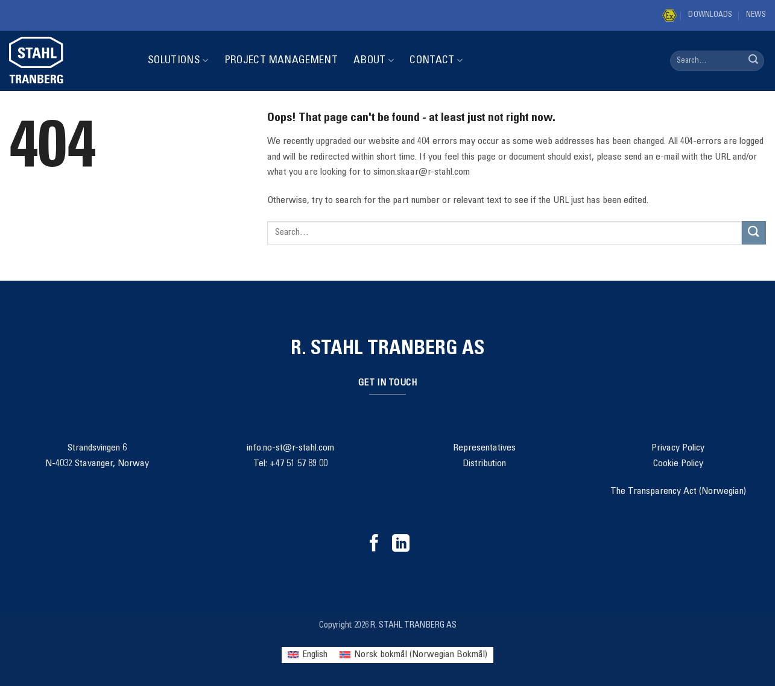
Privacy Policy (677, 448)
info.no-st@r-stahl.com (290, 448)
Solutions (178, 60)
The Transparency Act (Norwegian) (678, 491)
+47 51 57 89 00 (298, 464)
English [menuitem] (314, 654)
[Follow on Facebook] (374, 544)
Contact (436, 60)
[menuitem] (308, 655)
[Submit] (753, 61)
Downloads (710, 15)
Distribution (484, 464)
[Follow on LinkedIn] (401, 544)
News (756, 15)
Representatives (484, 448)
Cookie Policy (678, 464)
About (373, 60)
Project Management (281, 60)
